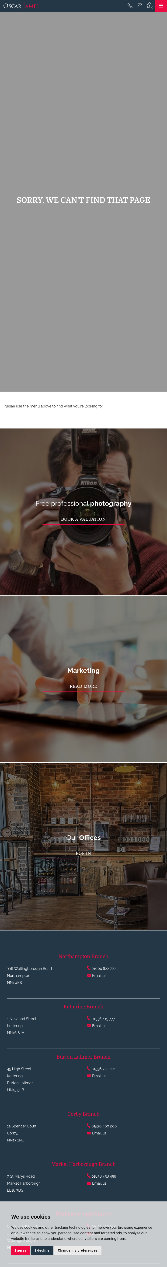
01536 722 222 (101, 1069)
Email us (97, 975)
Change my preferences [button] (77, 1250)
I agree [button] (21, 1250)
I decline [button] (42, 1250)
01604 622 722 (101, 968)
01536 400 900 (102, 1126)
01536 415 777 (101, 1019)
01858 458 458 (101, 1176)
